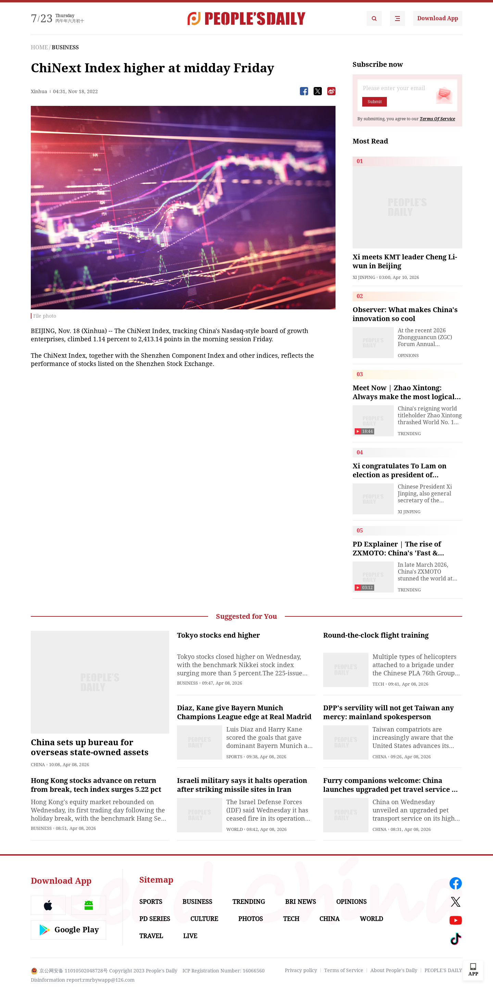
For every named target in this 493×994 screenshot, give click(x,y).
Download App (437, 18)
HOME (39, 47)
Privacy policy (301, 970)
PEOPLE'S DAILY (443, 970)
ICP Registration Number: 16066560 (223, 970)
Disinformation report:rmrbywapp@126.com (83, 980)
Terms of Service (343, 970)
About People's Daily (393, 970)
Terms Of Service (437, 118)
